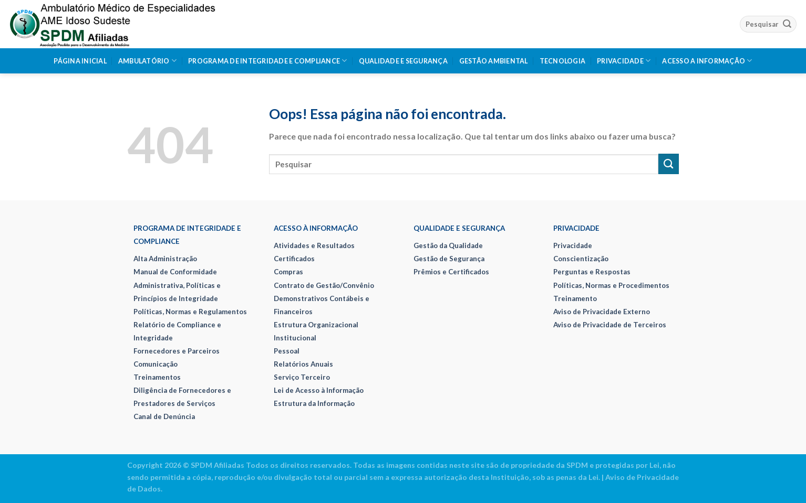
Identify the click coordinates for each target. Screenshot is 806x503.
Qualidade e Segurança (403, 61)
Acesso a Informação (707, 61)
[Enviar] (787, 24)
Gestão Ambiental (493, 61)
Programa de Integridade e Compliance (267, 61)
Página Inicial (80, 61)
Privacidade (623, 61)
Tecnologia (563, 61)
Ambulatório (147, 61)
